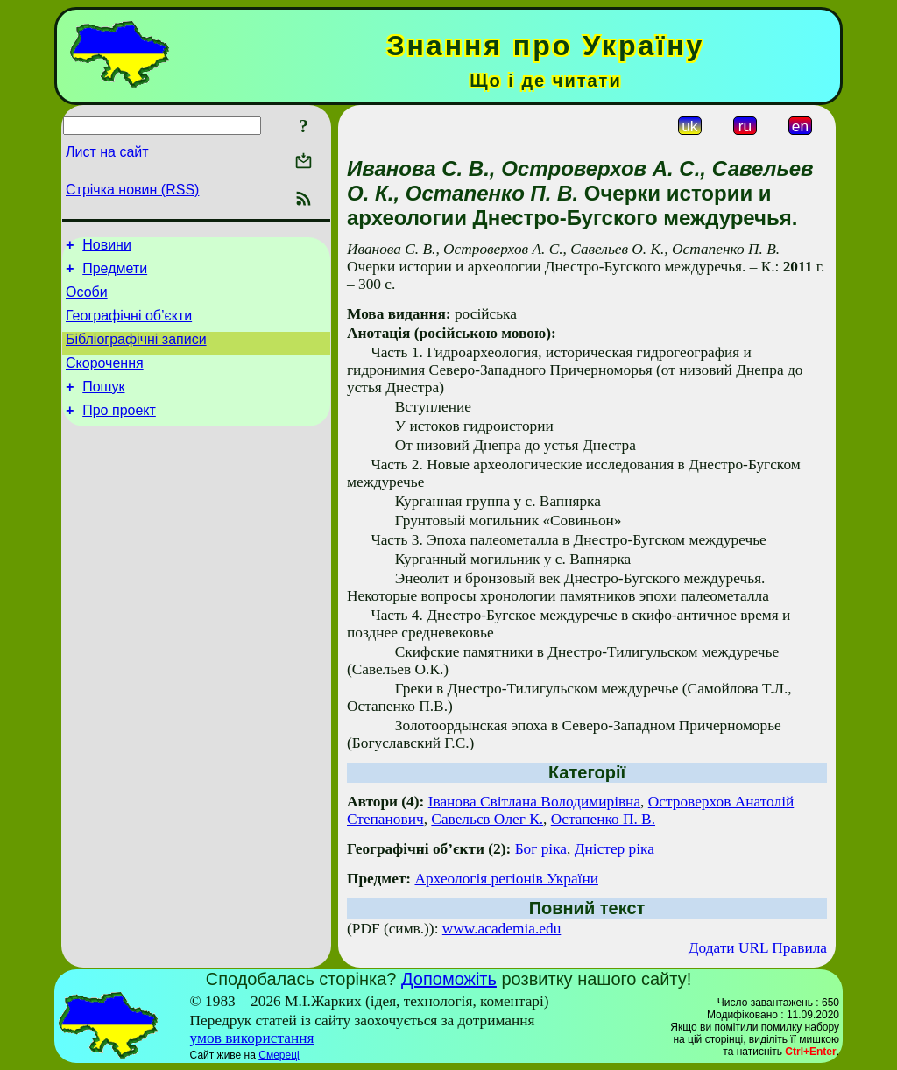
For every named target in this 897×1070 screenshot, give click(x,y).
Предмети (114, 273)
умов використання (252, 1038)
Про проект (119, 431)
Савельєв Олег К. (487, 819)
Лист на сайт (107, 151)
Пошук (103, 405)
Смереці (278, 1055)
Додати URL (728, 948)
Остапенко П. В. (603, 819)
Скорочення (105, 378)
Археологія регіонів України (506, 878)
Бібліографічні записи (136, 352)
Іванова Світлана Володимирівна (534, 801)
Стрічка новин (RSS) (132, 189)
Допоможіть (449, 979)
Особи (87, 299)
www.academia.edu (502, 928)
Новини (106, 247)
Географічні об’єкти (129, 326)
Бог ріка (541, 849)
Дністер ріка (614, 849)
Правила (799, 948)
